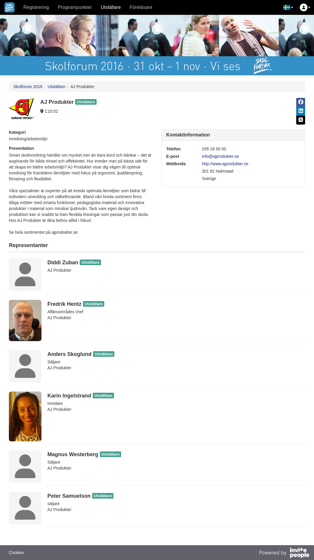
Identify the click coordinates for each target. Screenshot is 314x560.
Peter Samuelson (69, 496)
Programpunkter (75, 7)
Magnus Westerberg (72, 454)
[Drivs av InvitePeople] (284, 553)
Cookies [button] (16, 552)
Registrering (36, 7)
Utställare (111, 7)
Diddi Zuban (62, 262)
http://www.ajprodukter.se (225, 163)
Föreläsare (141, 7)
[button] (288, 7)
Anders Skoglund (69, 354)
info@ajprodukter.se (220, 156)
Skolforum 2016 (27, 86)
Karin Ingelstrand (69, 396)
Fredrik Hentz (64, 304)
